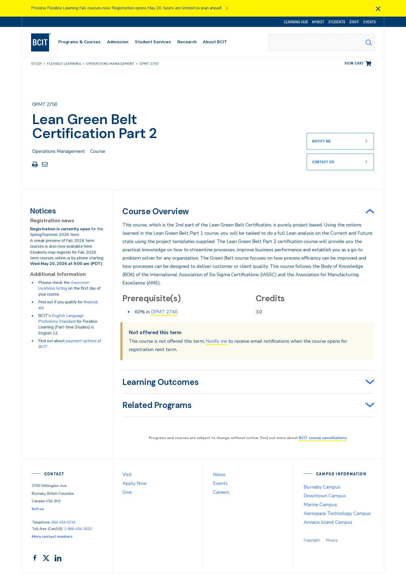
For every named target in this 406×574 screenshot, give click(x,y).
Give (127, 492)
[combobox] (322, 42)
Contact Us (323, 162)
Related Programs (157, 405)
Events (220, 483)
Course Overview (155, 211)
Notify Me (321, 141)
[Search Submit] (369, 42)
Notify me (216, 341)
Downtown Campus (325, 496)
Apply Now (134, 483)
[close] (378, 9)
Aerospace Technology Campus (337, 513)
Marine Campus (320, 504)
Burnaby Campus (322, 487)
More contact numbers (52, 536)
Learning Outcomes (160, 382)
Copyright (312, 540)
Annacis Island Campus (328, 522)
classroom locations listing (63, 285)
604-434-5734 (63, 522)
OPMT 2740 (164, 312)
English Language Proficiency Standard (61, 318)
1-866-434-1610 (78, 528)
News (219, 474)
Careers (221, 492)
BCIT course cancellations (322, 437)
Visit (127, 474)
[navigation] (46, 42)
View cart (354, 63)
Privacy (332, 540)
